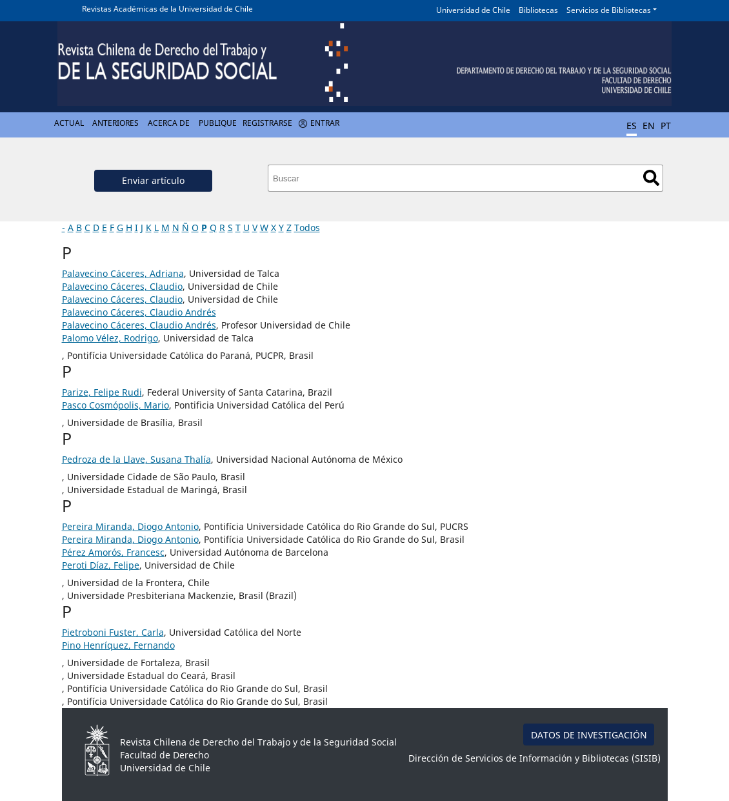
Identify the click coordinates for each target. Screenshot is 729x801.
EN (649, 125)
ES (631, 125)
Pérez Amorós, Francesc (113, 552)
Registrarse (267, 122)
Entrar (324, 122)
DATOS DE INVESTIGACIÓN (589, 735)
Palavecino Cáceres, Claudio (122, 286)
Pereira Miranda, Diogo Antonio (130, 526)
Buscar (651, 178)
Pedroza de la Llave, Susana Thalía (136, 459)
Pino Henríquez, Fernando (118, 645)
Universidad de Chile (473, 10)
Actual (69, 122)
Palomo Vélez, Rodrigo (110, 338)
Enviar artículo (153, 180)
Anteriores (115, 122)
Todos (307, 227)
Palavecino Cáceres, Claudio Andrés (139, 312)
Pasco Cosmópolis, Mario (115, 405)
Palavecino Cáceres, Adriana (123, 273)
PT (666, 125)
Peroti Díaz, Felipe (100, 565)
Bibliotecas (538, 10)
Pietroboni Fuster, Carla (113, 632)
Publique (218, 122)
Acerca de (169, 122)
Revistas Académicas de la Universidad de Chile (167, 8)
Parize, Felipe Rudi (102, 392)
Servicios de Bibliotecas (608, 10)
